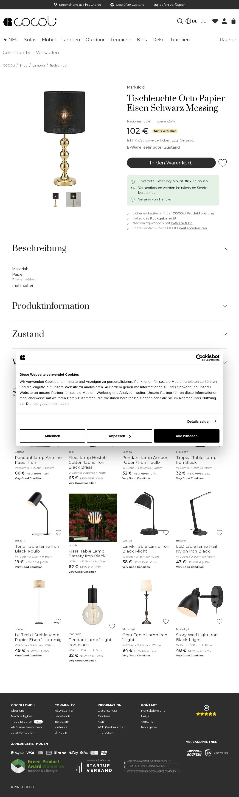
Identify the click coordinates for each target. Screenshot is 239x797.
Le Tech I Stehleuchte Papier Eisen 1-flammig (38, 637)
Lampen (38, 65)
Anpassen (120, 436)
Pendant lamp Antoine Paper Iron (38, 460)
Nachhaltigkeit (22, 716)
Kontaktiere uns (153, 710)
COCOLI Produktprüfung (193, 213)
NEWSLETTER (64, 710)
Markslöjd (136, 87)
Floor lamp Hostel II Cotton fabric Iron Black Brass (89, 462)
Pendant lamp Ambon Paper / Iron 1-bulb (145, 460)
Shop (24, 65)
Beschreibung (39, 248)
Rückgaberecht (163, 218)
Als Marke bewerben (26, 727)
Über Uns (17, 710)
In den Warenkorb (171, 163)
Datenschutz (107, 710)
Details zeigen (199, 421)
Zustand (28, 334)
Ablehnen (52, 436)
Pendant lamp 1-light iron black (90, 642)
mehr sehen (23, 285)
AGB (101, 721)
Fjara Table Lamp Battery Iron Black (87, 553)
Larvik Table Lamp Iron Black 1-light (145, 548)
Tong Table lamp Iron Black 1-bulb (37, 548)
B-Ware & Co (182, 223)
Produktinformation (50, 306)
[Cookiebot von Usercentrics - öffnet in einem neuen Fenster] (199, 357)
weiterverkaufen (193, 228)
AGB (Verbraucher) (112, 727)
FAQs (145, 716)
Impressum (106, 732)
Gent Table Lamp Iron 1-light (144, 637)
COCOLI (9, 65)
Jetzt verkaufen (22, 732)
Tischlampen (59, 65)
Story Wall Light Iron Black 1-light (197, 637)
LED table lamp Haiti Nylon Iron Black (197, 548)
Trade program (27, 722)
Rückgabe (149, 727)
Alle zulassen (186, 436)
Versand (147, 721)
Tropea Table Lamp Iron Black (196, 460)
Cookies (104, 716)
